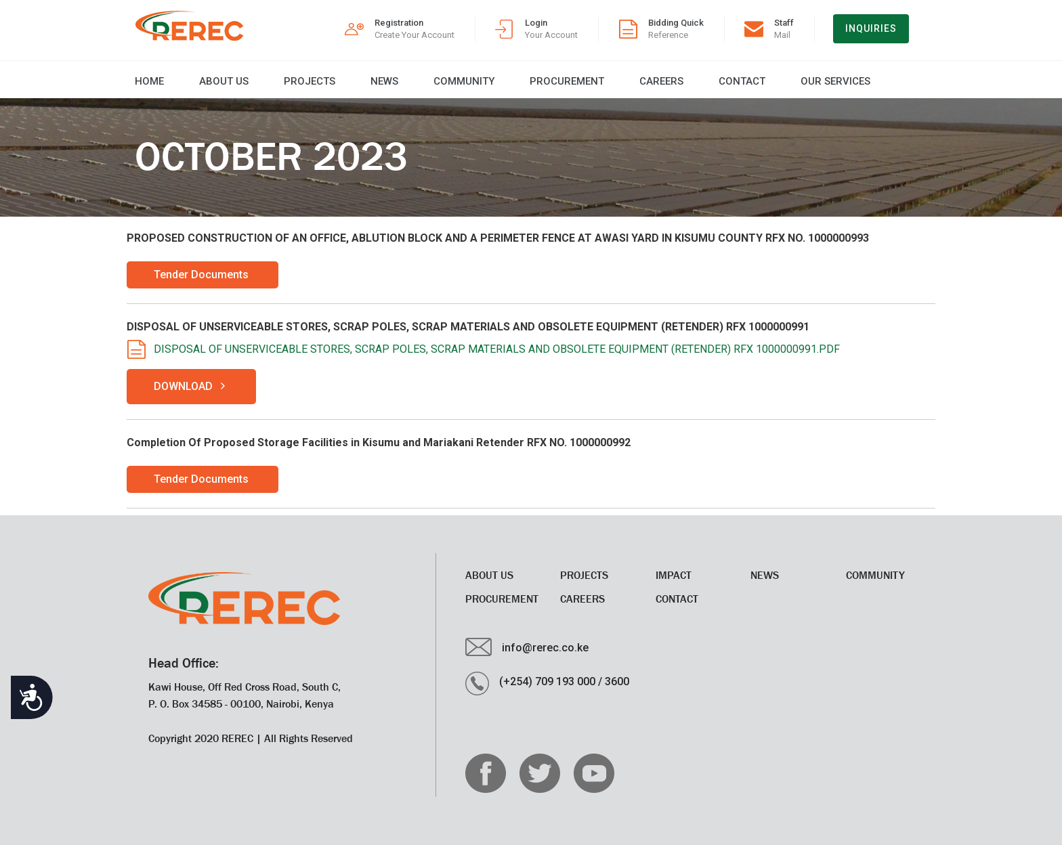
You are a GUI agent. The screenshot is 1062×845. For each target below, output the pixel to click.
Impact (674, 575)
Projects (309, 81)
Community (463, 81)
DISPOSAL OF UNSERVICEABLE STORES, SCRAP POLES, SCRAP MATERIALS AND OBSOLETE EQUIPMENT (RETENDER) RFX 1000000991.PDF (497, 349)
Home (149, 81)
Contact (742, 81)
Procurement (567, 81)
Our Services (835, 81)
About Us (224, 81)
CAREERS (661, 81)
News (384, 81)
